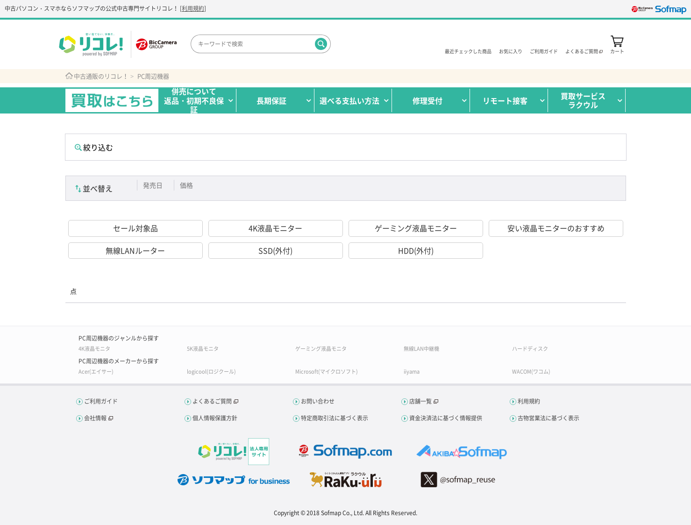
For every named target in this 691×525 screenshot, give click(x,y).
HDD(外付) (416, 250)
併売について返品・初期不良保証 (194, 100)
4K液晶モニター (275, 228)
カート (617, 51)
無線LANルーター (135, 250)
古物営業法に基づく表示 (548, 418)
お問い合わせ (318, 401)
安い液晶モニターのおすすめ (556, 228)
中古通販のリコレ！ (101, 76)
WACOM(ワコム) (531, 372)
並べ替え (98, 188)
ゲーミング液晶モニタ (321, 349)
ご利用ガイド (544, 51)
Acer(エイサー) (96, 372)
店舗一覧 (420, 401)
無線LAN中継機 (421, 349)
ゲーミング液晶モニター (416, 228)
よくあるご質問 (212, 401)
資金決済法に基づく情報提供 (445, 418)
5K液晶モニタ (203, 349)
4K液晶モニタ (94, 349)
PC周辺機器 (153, 76)
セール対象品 (135, 228)
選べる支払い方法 (349, 100)
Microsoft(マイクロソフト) (326, 372)
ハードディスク (530, 349)
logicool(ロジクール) (211, 372)
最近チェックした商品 (468, 51)
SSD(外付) (275, 250)
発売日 (153, 185)
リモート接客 (505, 100)
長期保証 (271, 100)
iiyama (412, 372)
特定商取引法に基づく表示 (334, 418)
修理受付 (427, 100)
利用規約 (193, 8)
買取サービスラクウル (583, 100)
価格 (186, 185)
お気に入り (510, 51)
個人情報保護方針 (214, 418)
